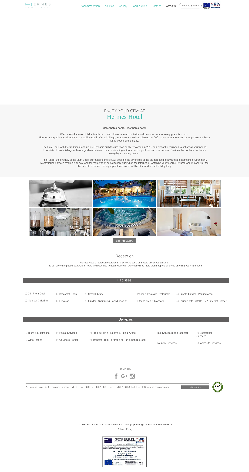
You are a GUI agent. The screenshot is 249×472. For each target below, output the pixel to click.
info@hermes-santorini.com (155, 386)
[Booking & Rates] (190, 5)
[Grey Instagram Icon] (132, 376)
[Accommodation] (90, 6)
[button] (60, 193)
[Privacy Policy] (125, 429)
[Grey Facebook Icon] (116, 376)
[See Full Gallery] (124, 240)
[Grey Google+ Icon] (124, 376)
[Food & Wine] (139, 6)
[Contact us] (195, 387)
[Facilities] (108, 6)
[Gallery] (123, 6)
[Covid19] (171, 6)
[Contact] (156, 6)
